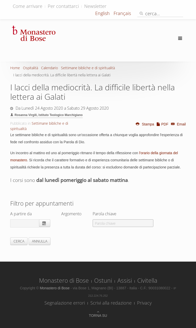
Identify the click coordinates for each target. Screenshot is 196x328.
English (103, 13)
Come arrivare (27, 6)
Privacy (144, 303)
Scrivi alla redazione (111, 303)
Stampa (144, 124)
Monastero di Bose (64, 280)
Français (122, 13)
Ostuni (103, 280)
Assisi (124, 280)
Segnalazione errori (64, 303)
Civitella (147, 280)
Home (15, 67)
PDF (162, 124)
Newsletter (95, 6)
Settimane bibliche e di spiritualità (88, 67)
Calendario (49, 67)
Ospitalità (30, 67)
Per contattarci (63, 6)
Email (177, 124)
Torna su (98, 315)
